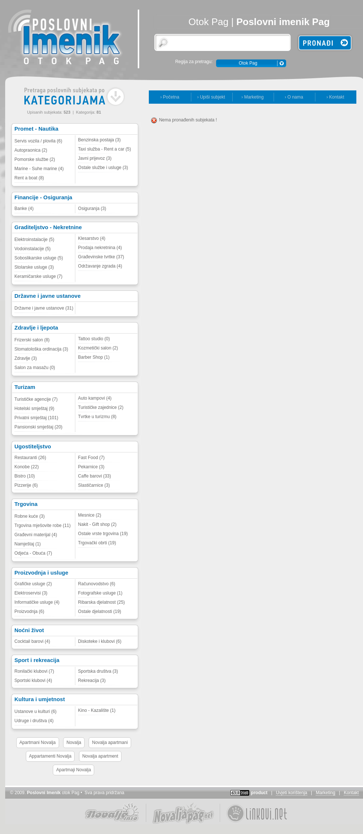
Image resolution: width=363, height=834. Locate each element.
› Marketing (253, 97)
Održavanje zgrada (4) (100, 266)
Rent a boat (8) (29, 177)
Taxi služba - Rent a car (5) (104, 149)
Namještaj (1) (27, 544)
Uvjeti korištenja (291, 792)
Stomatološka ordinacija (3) (41, 349)
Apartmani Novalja (38, 742)
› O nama (294, 97)
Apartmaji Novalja (73, 769)
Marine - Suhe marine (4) (39, 168)
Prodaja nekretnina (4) (100, 247)
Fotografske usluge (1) (100, 593)
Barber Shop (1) (93, 357)
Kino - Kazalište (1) (96, 710)
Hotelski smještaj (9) (34, 408)
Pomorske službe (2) (34, 159)
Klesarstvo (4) (91, 238)
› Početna (169, 97)
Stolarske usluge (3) (34, 267)
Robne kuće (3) (29, 516)
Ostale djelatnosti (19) (99, 611)
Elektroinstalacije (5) (34, 239)
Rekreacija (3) (92, 680)
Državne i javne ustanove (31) (43, 308)
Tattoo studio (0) (94, 338)
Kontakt (351, 792)
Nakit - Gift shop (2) (97, 524)
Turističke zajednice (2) (100, 407)
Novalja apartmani (110, 742)
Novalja (73, 742)
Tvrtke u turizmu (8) (97, 416)
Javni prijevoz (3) (95, 158)
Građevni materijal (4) (35, 534)
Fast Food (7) (91, 457)
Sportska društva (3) (98, 671)
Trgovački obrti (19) (97, 542)
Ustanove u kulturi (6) (35, 711)
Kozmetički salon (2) (98, 348)
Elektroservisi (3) (30, 593)
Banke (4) (24, 208)
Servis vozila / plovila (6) (38, 141)
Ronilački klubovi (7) (34, 671)
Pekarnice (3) (91, 466)
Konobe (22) (26, 466)
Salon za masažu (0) (34, 367)
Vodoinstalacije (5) (32, 248)
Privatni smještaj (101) (36, 417)
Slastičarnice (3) (94, 485)
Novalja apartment (100, 756)
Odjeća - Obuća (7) (33, 553)
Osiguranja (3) (92, 208)
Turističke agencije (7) (36, 399)
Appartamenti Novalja (50, 756)
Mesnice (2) (89, 515)
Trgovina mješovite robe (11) (42, 525)
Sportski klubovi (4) (33, 680)
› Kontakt (335, 97)
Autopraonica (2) (30, 150)
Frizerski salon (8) (31, 339)
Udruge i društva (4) (34, 720)
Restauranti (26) (30, 457)
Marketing (325, 792)
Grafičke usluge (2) (33, 583)
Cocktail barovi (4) (32, 641)
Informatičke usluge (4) (36, 602)
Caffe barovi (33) (94, 476)
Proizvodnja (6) (29, 611)
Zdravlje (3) (25, 358)
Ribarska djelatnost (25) (101, 602)
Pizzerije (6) (26, 485)
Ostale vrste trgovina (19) (103, 533)
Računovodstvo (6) (96, 583)
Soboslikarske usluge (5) (38, 258)
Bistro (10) (24, 476)
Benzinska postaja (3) (99, 139)
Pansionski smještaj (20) (38, 427)
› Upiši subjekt (211, 97)
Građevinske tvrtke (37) (101, 256)
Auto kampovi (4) (95, 398)
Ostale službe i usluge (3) (103, 167)
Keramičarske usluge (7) (38, 276)
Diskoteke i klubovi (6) (99, 641)
